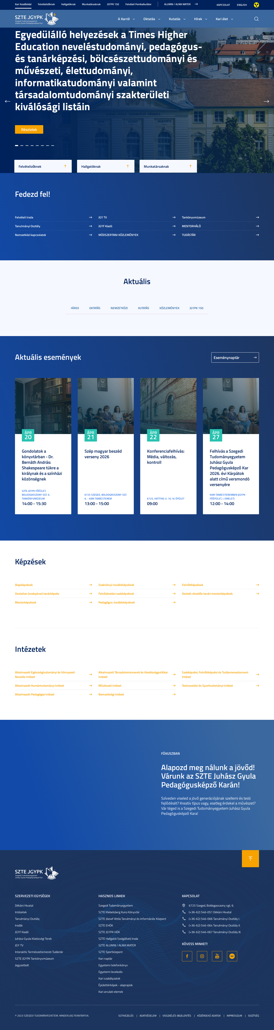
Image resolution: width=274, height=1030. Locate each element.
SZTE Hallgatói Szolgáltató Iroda (118, 939)
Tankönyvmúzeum (194, 217)
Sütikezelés (126, 1015)
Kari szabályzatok (109, 978)
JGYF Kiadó (105, 226)
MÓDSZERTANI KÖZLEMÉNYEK (118, 235)
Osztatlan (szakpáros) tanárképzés (37, 593)
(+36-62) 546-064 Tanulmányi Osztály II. (214, 925)
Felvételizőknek (46, 4)
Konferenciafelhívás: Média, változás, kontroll (166, 456)
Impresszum (234, 1015)
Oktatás (149, 18)
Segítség (253, 1015)
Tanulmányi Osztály (27, 226)
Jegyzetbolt (22, 965)
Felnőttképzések (192, 585)
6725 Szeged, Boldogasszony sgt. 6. (211, 905)
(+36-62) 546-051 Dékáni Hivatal (210, 912)
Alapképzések (24, 585)
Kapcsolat (223, 5)
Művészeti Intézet (109, 685)
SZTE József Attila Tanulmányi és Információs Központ (132, 919)
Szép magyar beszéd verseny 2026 (103, 453)
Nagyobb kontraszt (256, 4)
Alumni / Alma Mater (177, 4)
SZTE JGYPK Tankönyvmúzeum (34, 958)
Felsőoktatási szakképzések (116, 593)
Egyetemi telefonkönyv (113, 965)
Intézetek (21, 912)
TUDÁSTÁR (189, 235)
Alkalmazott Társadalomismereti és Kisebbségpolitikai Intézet (133, 674)
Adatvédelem (148, 1015)
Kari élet (222, 18)
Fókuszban (170, 753)
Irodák (19, 925)
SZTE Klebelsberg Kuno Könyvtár (119, 912)
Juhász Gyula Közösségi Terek (33, 939)
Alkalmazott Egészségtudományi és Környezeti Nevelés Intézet (45, 674)
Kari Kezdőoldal (23, 4)
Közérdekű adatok (209, 1015)
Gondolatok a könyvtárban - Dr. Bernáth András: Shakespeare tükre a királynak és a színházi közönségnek (42, 465)
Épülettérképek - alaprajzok (115, 985)
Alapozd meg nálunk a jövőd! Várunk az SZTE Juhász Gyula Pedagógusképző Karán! (208, 775)
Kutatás (174, 18)
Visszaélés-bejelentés (176, 1015)
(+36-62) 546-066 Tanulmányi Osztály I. (214, 919)
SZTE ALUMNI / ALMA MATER (117, 945)
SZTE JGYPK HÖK (109, 932)
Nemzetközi (119, 308)
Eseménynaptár (227, 357)
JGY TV (102, 217)
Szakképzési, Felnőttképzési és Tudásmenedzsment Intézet (215, 674)
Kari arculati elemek (110, 992)
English (242, 5)
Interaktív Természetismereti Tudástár (39, 952)
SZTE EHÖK (105, 925)
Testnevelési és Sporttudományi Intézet (207, 685)
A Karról (124, 18)
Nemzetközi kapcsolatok (30, 235)
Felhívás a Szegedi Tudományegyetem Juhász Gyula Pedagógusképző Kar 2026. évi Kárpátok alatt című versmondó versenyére (230, 467)
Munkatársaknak (91, 4)
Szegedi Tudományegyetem (115, 905)
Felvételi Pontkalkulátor (138, 4)
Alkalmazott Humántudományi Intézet (39, 685)
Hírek (198, 18)
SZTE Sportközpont (110, 952)
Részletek (29, 129)
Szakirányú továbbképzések (116, 585)
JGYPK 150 (113, 4)
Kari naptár (105, 958)
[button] (7, 100)
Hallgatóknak (68, 4)
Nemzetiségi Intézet (111, 694)
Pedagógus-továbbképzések (116, 602)
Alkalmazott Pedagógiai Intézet (34, 694)
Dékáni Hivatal (24, 905)
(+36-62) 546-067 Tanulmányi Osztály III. (215, 932)
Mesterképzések (25, 602)
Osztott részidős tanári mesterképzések (207, 593)
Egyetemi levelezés (110, 972)
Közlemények (169, 308)
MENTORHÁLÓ (191, 226)
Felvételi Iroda (24, 217)
